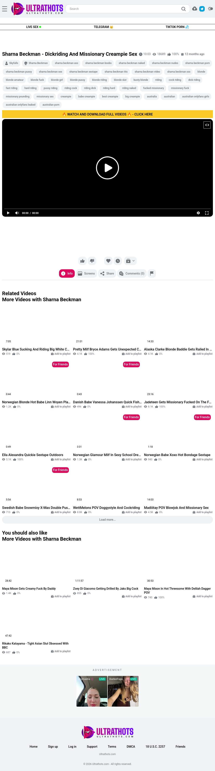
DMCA (131, 746)
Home (34, 746)
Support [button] (92, 746)
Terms (112, 746)
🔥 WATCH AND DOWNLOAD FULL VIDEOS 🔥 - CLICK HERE (107, 114)
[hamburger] (4, 8)
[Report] (152, 273)
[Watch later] (118, 261)
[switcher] (210, 9)
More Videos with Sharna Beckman (41, 300)
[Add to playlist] (130, 261)
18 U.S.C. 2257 (155, 746)
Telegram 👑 (103, 27)
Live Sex (32, 27)
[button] (194, 8)
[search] (184, 9)
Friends (180, 746)
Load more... (107, 519)
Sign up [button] (53, 746)
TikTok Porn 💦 (177, 27)
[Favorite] (108, 261)
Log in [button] (72, 746)
